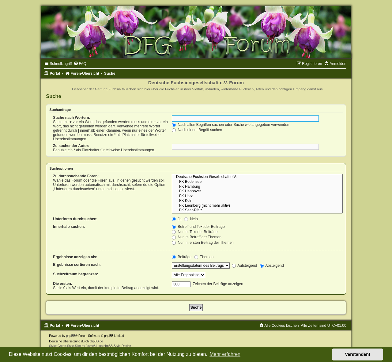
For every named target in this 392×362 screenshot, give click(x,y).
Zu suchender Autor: (71, 146)
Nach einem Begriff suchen (197, 130)
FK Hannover (257, 191)
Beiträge (181, 257)
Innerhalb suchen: (69, 226)
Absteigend (272, 265)
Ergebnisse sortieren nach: (77, 264)
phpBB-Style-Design (117, 346)
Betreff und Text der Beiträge (198, 226)
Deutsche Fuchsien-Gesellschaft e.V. (257, 177)
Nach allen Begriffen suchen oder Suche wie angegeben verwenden (230, 125)
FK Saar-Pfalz (257, 210)
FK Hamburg (257, 186)
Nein (191, 219)
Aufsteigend (244, 265)
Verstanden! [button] (357, 354)
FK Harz (257, 196)
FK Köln (257, 200)
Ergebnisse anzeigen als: (75, 257)
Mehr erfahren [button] (224, 354)
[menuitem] (80, 64)
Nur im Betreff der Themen (196, 237)
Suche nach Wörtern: (71, 117)
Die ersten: (62, 283)
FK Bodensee (257, 181)
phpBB (70, 335)
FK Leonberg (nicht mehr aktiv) (257, 205)
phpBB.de (96, 341)
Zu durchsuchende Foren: (76, 176)
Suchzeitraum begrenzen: (75, 274)
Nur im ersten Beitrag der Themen (203, 242)
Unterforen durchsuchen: (75, 219)
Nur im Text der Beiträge (195, 232)
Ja (177, 219)
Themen (204, 257)
